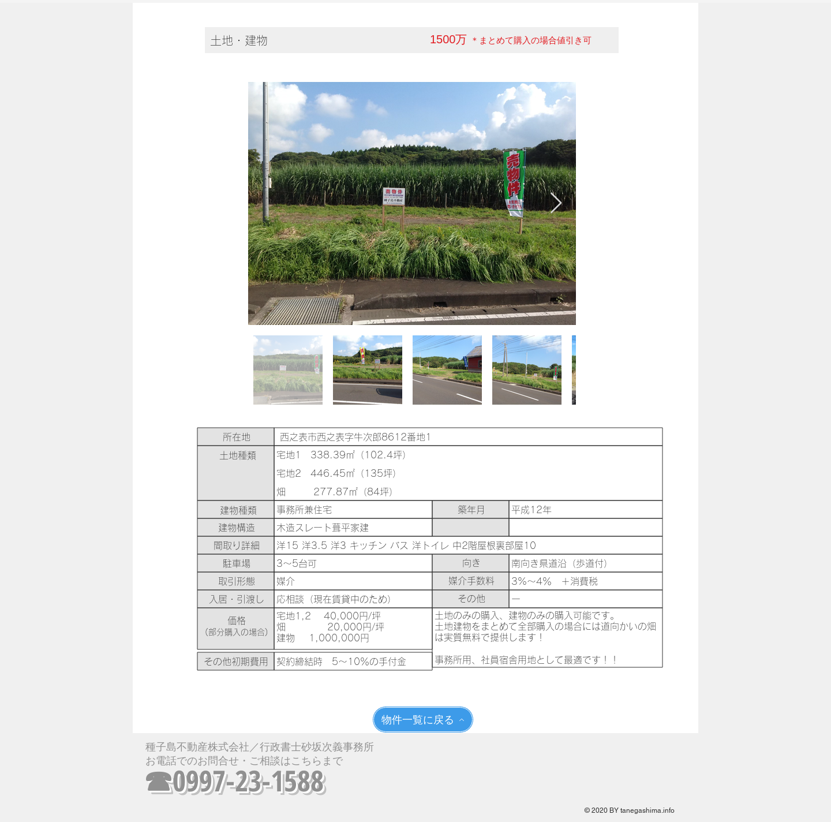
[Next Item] (556, 203)
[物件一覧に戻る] (423, 719)
